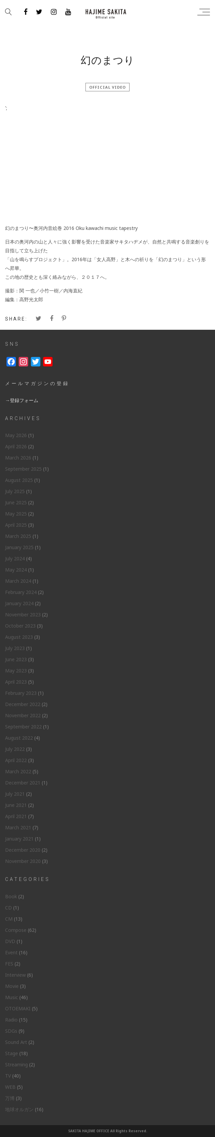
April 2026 (16, 446)
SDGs (11, 1031)
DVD (10, 941)
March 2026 (18, 457)
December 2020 (22, 850)
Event (11, 952)
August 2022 (19, 738)
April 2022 (16, 760)
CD (8, 907)
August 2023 (19, 637)
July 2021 (15, 794)
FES (9, 963)
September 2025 (23, 469)
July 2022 (15, 749)
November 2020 (23, 861)
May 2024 (16, 569)
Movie (12, 986)
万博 (10, 1098)
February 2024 (21, 592)
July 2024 (15, 558)
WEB (10, 1087)
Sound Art (16, 1042)
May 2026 (16, 435)
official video (107, 87)
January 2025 (19, 547)
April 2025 (16, 525)
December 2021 (22, 782)
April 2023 (16, 682)
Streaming (16, 1064)
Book (11, 896)
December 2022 (22, 704)
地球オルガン (19, 1109)
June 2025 (16, 502)
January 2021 (19, 838)
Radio (11, 1019)
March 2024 (18, 581)
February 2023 (21, 693)
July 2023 (15, 648)
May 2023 (16, 670)
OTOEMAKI (18, 1008)
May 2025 (16, 513)
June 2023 (16, 659)
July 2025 (15, 491)
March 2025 (18, 536)
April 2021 (16, 816)
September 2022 (23, 726)
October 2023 (20, 625)
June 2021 (16, 805)
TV (8, 1075)
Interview (15, 975)
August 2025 (19, 480)
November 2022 (23, 715)
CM (9, 919)
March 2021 (18, 827)
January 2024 (19, 603)
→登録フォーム (21, 400)
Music (11, 997)
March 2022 (18, 771)
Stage (11, 1053)
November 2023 (23, 614)
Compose (15, 930)
